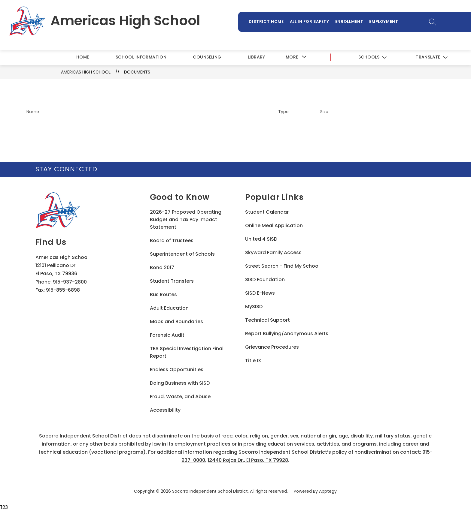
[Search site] (432, 22)
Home (82, 57)
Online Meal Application (274, 225)
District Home (266, 21)
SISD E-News (260, 293)
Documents (137, 72)
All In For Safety (309, 21)
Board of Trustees (171, 240)
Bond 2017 (162, 267)
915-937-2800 (70, 281)
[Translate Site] (431, 57)
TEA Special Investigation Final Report (186, 352)
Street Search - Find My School (282, 266)
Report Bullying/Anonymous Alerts (286, 333)
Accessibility (165, 410)
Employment (383, 21)
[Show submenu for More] (292, 57)
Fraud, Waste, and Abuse (180, 396)
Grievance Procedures (272, 347)
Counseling (207, 57)
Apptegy (328, 491)
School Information (141, 57)
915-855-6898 (63, 290)
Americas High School (86, 72)
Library (256, 57)
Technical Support (267, 320)
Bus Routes (163, 294)
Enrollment (349, 21)
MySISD (254, 306)
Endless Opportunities (176, 369)
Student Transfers (172, 281)
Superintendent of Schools (182, 254)
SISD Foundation (265, 279)
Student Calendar (267, 212)
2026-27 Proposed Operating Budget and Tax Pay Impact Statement (185, 219)
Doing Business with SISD (180, 383)
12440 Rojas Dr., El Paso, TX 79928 (248, 460)
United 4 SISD (261, 239)
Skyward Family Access (273, 252)
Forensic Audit (167, 335)
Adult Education (169, 308)
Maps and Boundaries (176, 321)
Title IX (253, 360)
